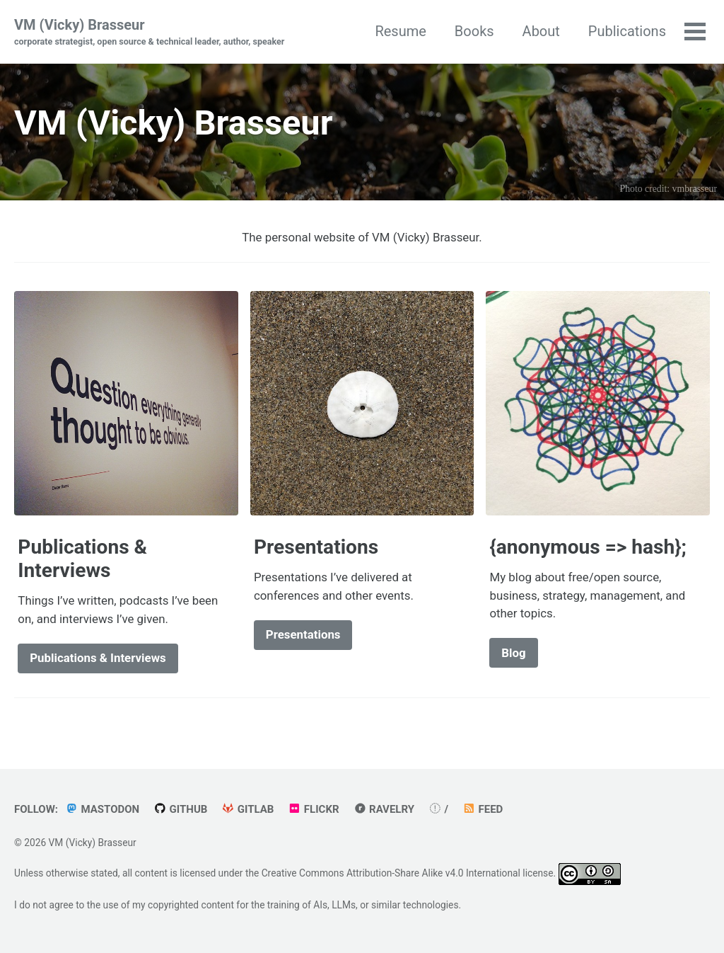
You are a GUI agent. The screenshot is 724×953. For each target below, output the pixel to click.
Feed (482, 809)
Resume (400, 31)
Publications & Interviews (97, 658)
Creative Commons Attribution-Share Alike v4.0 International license (408, 873)
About (541, 31)
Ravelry (384, 809)
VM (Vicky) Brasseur (149, 32)
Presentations (303, 634)
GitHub (180, 809)
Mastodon (102, 809)
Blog (513, 653)
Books (474, 31)
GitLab (247, 809)
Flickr (313, 809)
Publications (627, 31)
